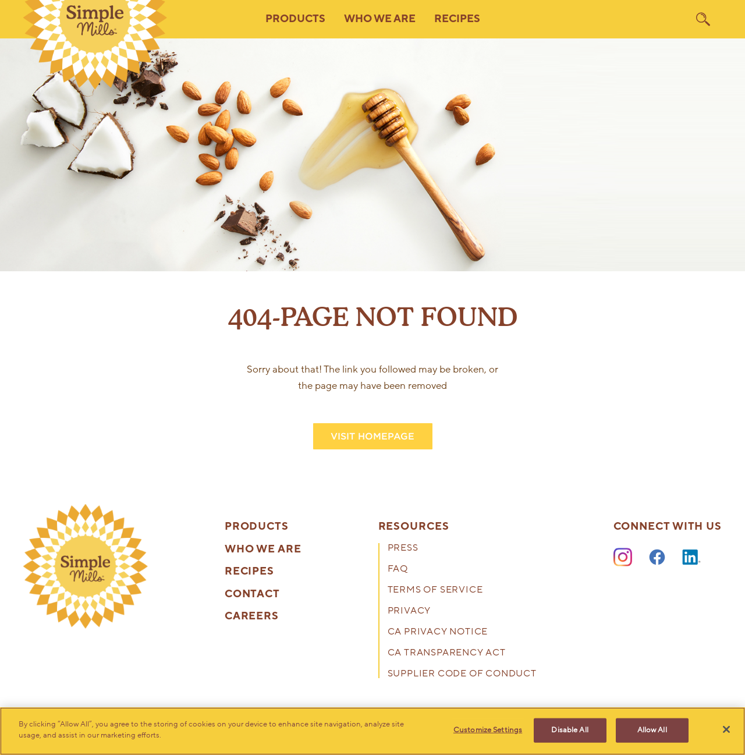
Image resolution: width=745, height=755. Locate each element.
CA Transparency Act (447, 653)
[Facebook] (657, 558)
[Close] (726, 729)
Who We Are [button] (380, 19)
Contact (252, 594)
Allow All (652, 730)
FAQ (398, 569)
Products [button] (295, 19)
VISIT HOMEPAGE (372, 436)
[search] (703, 19)
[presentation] (85, 566)
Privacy (409, 611)
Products (257, 526)
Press (403, 548)
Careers (252, 616)
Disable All (569, 730)
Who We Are (263, 549)
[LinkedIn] (691, 558)
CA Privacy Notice (438, 632)
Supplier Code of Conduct (462, 674)
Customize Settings (487, 730)
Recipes (457, 19)
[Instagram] (622, 558)
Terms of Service (435, 590)
